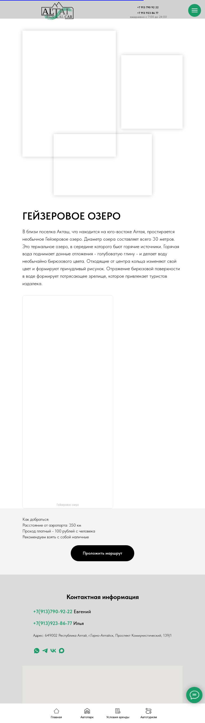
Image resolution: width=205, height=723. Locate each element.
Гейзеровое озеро (68, 504)
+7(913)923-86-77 (52, 623)
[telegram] (45, 650)
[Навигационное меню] (195, 10)
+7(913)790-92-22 (52, 611)
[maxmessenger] (61, 650)
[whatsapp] (36, 650)
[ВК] (53, 650)
